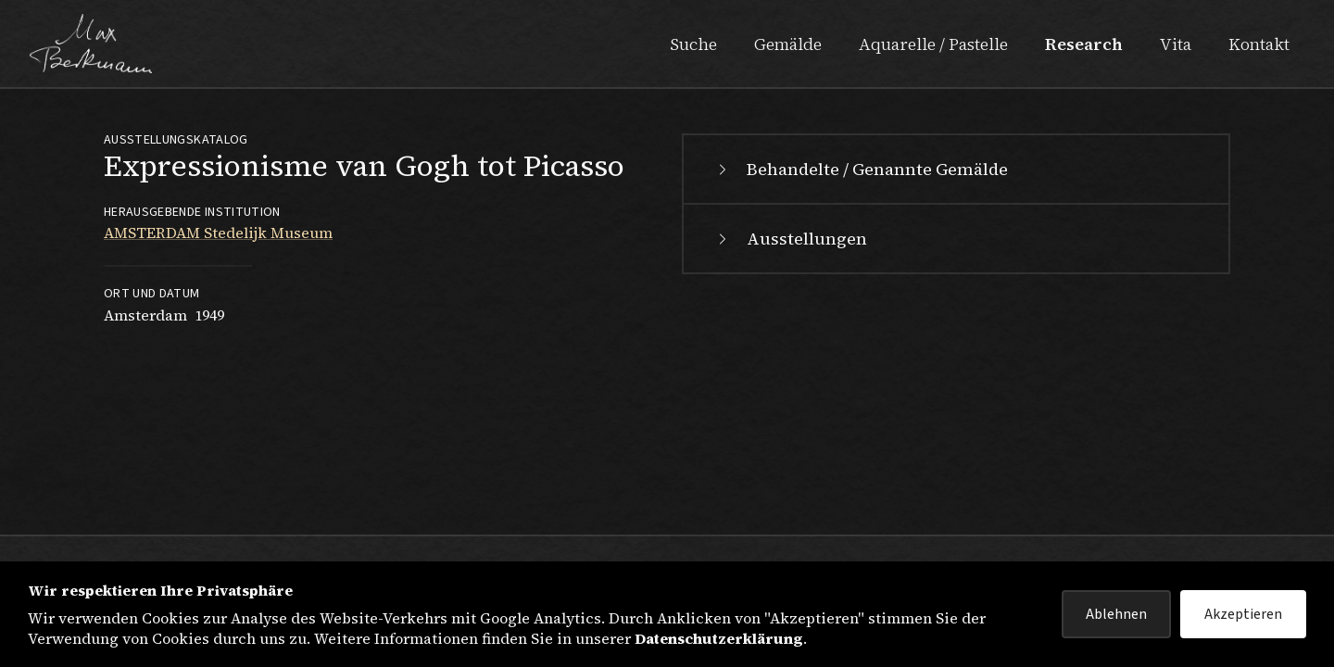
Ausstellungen (790, 238)
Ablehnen (1116, 614)
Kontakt (1259, 44)
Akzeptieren (1243, 614)
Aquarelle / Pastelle (933, 44)
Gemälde (788, 44)
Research (1084, 44)
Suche (693, 44)
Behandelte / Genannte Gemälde (860, 169)
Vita (1175, 44)
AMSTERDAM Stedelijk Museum (218, 232)
